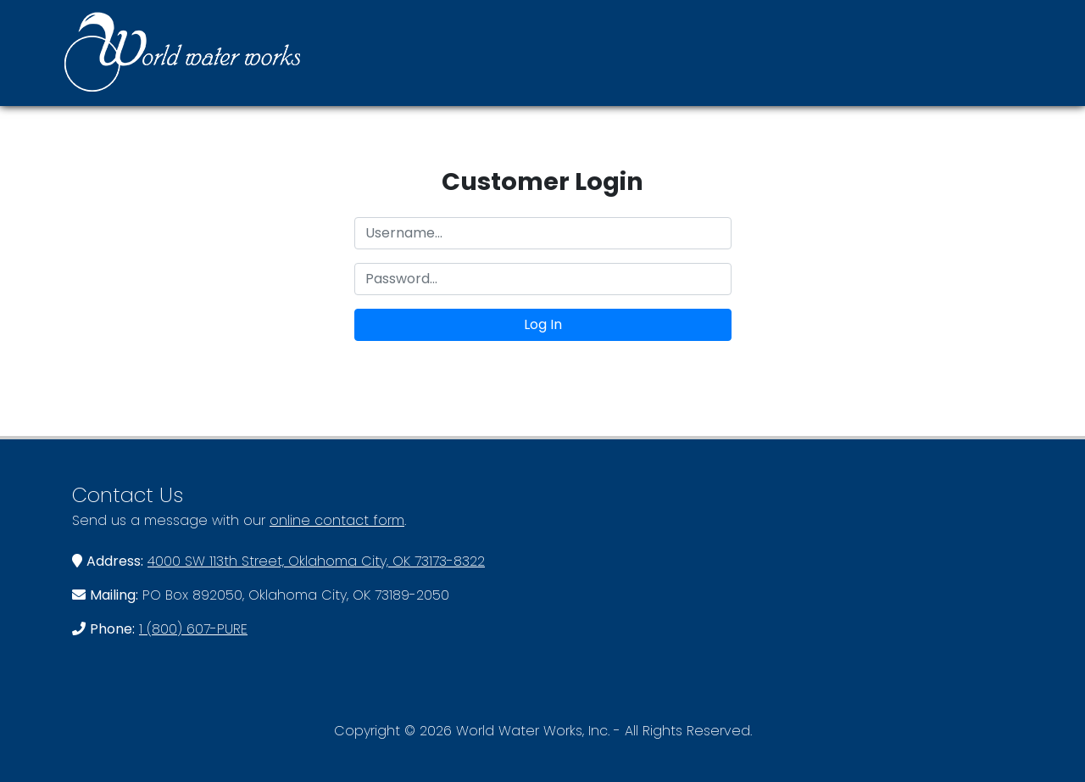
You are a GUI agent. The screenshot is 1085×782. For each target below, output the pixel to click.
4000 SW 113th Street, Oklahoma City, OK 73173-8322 (316, 561)
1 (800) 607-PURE (193, 629)
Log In (543, 324)
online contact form (337, 520)
